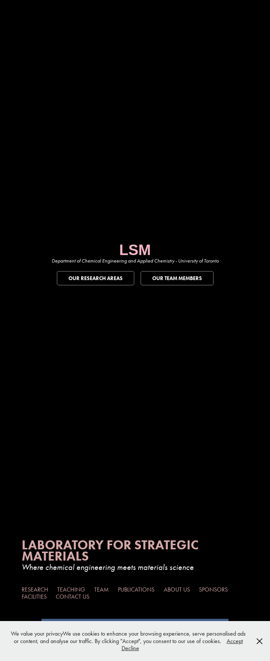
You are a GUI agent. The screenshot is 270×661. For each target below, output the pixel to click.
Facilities (34, 596)
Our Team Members (177, 278)
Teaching (71, 589)
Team (101, 589)
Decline (130, 648)
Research (35, 589)
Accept (235, 641)
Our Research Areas (95, 278)
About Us (177, 589)
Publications (136, 589)
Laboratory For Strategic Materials (112, 550)
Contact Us (72, 596)
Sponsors (213, 589)
